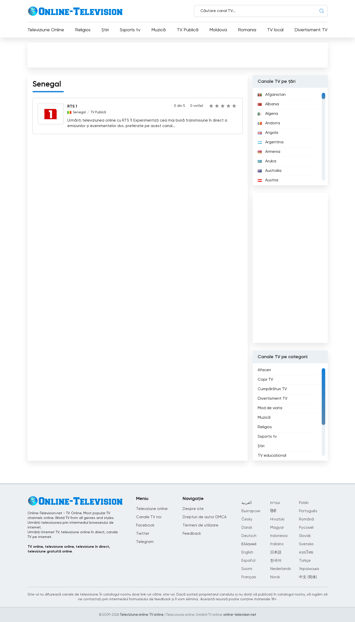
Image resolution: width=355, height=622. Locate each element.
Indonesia (278, 536)
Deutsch (248, 536)
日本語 (275, 552)
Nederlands (280, 569)
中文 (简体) (308, 577)
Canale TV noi (148, 517)
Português (308, 511)
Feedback (192, 533)
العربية (246, 503)
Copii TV (265, 380)
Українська (309, 569)
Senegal (79, 112)
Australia (269, 171)
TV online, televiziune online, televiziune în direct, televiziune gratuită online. (69, 549)
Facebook (145, 525)
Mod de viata (270, 408)
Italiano (277, 544)
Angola (268, 133)
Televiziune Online (46, 30)
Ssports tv (130, 30)
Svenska (306, 544)
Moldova (218, 30)
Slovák (305, 536)
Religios (83, 30)
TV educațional (272, 456)
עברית (275, 503)
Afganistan (272, 95)
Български (250, 511)
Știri (105, 30)
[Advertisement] (179, 56)
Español (248, 560)
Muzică (158, 30)
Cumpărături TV (272, 389)
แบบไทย (306, 552)
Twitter (142, 533)
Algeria (268, 114)
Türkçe (305, 560)
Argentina (270, 142)
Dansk (246, 527)
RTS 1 (72, 107)
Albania (268, 104)
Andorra (269, 123)
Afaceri (264, 370)
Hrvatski (277, 519)
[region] (290, 136)
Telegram (145, 542)
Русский (306, 527)
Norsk (275, 577)
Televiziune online (152, 509)
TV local (275, 30)
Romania (247, 30)
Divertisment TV (310, 30)
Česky (246, 519)
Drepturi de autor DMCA (204, 517)
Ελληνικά (248, 544)
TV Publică (187, 30)
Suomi (246, 569)
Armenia (269, 152)
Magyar (277, 527)
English (247, 552)
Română (306, 519)
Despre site (193, 509)
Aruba (267, 161)
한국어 (275, 560)
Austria (268, 180)
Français (248, 577)
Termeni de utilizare (200, 525)
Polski (303, 503)
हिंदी (273, 511)
